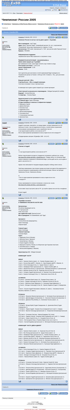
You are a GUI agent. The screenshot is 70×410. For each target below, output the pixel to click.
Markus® (41, 404)
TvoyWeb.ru (40, 403)
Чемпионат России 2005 (19, 19)
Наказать (9, 49)
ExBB (37, 401)
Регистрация (19, 13)
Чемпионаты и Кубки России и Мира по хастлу (24, 23)
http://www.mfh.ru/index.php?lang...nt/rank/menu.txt (31, 157)
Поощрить (4, 49)
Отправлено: (21, 37)
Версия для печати (62, 34)
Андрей (4, 123)
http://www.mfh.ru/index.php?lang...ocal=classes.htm (31, 185)
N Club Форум (59, 5)
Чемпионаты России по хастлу (46, 23)
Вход (14, 13)
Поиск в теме (54, 34)
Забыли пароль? (63, 13)
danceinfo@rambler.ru (43, 60)
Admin (62, 23)
